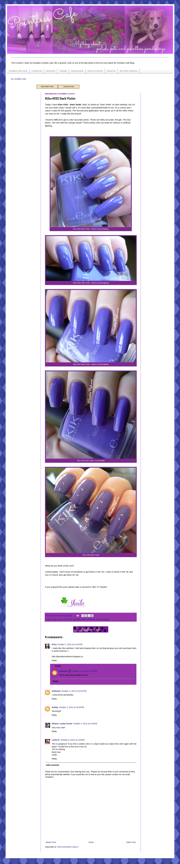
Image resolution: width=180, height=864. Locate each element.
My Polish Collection (128, 71)
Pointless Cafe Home (18, 71)
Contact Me (37, 71)
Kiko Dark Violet (79, 619)
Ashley (55, 707)
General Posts (68, 87)
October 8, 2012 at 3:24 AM (73, 740)
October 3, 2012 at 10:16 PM (69, 644)
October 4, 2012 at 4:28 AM (85, 723)
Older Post (131, 842)
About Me (111, 71)
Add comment (52, 765)
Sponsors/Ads (77, 71)
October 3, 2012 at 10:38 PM (71, 707)
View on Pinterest (95, 71)
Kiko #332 (68, 619)
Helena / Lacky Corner (62, 723)
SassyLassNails (102, 619)
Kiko (61, 619)
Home (91, 842)
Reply (54, 660)
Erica (54, 644)
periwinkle (91, 619)
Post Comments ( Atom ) (67, 847)
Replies (58, 666)
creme (55, 619)
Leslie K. (56, 740)
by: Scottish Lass (18, 79)
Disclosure (50, 71)
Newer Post (51, 842)
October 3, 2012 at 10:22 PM (73, 691)
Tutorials (63, 71)
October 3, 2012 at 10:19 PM (84, 671)
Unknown (63, 671)
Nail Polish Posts (47, 87)
